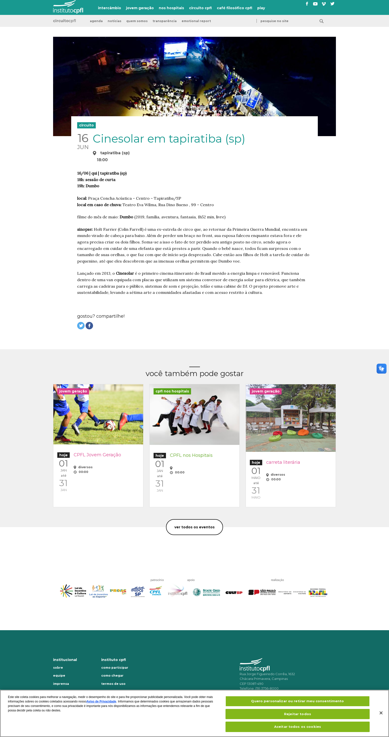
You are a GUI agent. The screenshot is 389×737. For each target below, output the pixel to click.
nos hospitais (171, 8)
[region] (194, 713)
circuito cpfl (200, 8)
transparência (165, 21)
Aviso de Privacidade (101, 701)
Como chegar (112, 675)
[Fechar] (381, 712)
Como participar (114, 667)
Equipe (59, 675)
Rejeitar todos (297, 714)
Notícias (114, 21)
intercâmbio (109, 8)
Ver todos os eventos (194, 527)
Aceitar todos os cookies (297, 727)
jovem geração (140, 8)
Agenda (96, 21)
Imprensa (61, 684)
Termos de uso (113, 684)
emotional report (196, 21)
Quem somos (137, 21)
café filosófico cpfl (234, 8)
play (261, 8)
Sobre (58, 667)
